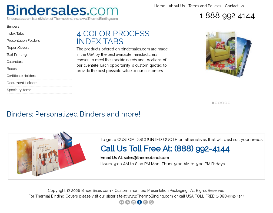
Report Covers (18, 48)
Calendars (15, 62)
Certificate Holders (21, 76)
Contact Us (234, 6)
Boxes (11, 69)
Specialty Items (19, 90)
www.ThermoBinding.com (150, 196)
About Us (177, 6)
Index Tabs (15, 33)
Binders (13, 26)
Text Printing (17, 55)
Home (159, 6)
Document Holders (22, 83)
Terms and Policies (204, 6)
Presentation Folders (23, 40)
